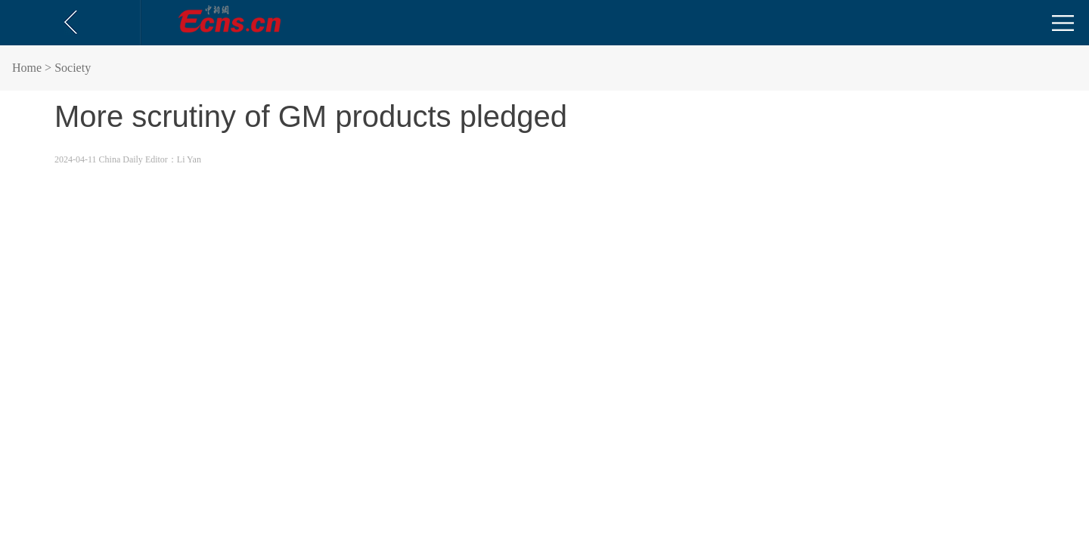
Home (27, 67)
